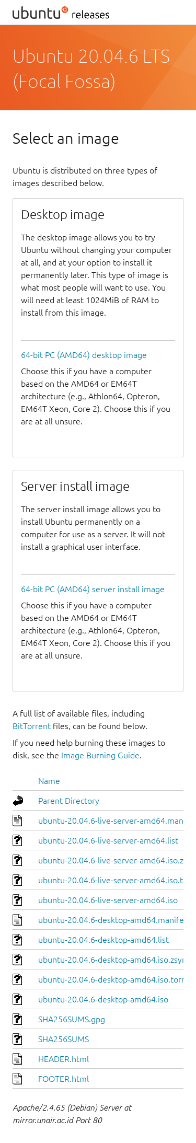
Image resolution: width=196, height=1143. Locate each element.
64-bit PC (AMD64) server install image (93, 589)
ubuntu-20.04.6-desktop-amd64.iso (103, 999)
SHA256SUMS (63, 1039)
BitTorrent (32, 726)
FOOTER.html (63, 1078)
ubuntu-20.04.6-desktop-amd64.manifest (114, 920)
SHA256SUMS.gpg (71, 1019)
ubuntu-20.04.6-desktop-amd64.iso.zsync (114, 959)
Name (49, 781)
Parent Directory (68, 800)
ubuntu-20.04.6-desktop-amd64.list (103, 939)
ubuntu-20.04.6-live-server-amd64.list (108, 840)
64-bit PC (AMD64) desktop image (84, 355)
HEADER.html (63, 1059)
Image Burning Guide (100, 755)
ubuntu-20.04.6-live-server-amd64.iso (108, 900)
